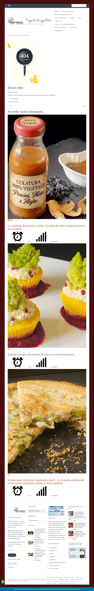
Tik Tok (61, 581)
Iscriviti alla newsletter (68, 11)
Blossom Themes (13, 581)
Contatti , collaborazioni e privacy (63, 14)
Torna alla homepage (13, 98)
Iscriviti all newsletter (51, 583)
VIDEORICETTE (59, 21)
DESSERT (52, 559)
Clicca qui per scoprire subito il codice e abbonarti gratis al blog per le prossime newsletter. (57, 589)
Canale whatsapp (79, 577)
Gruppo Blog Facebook (63, 579)
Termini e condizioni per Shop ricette (67, 583)
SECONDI (52, 556)
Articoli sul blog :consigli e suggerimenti (64, 24)
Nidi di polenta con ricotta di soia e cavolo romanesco (41, 354)
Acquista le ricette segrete (76, 579)
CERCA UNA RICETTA (60, 17)
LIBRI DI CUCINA (53, 568)
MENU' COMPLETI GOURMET (56, 562)
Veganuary (72, 17)
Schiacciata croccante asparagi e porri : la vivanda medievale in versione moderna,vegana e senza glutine (46, 482)
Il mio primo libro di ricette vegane (54, 577)
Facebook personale (51, 579)
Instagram (49, 581)
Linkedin (72, 581)
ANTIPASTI (52, 550)
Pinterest (56, 581)
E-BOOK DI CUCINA (54, 565)
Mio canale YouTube (68, 577)
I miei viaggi (73, 27)
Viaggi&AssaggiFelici (38, 20)
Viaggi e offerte (58, 30)
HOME (56, 11)
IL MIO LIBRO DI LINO (77, 553)
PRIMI (51, 553)
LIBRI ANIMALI (53, 547)
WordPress (25, 581)
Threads (67, 581)
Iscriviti (12, 555)
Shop (79, 17)
